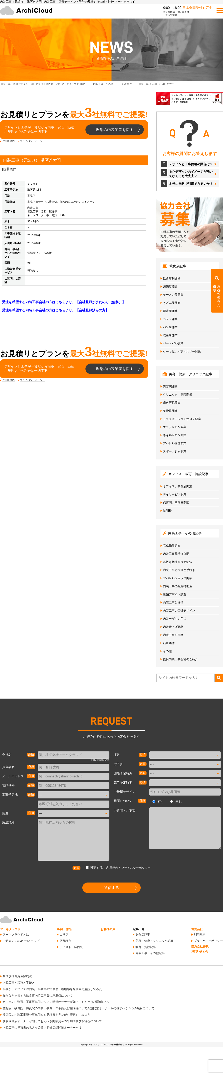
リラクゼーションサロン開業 (182, 418)
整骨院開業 (170, 410)
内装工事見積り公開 (176, 553)
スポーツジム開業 (174, 451)
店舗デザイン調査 (174, 594)
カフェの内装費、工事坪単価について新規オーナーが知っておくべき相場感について (58, 1001)
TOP (43, 84)
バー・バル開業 (173, 343)
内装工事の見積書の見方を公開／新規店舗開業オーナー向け (42, 1027)
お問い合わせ (200, 951)
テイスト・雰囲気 (71, 947)
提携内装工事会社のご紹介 (180, 659)
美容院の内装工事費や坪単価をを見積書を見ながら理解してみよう (46, 1014)
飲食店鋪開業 (171, 278)
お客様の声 (108, 929)
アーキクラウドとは (16, 934)
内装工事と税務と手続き (179, 570)
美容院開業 (170, 386)
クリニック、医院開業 (177, 394)
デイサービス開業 (174, 494)
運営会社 (197, 929)
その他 (167, 651)
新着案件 (9, 169)
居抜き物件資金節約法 (177, 561)
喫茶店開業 (170, 335)
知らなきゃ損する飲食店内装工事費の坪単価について (38, 995)
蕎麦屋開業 (170, 310)
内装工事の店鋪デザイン (179, 610)
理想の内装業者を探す (114, 130)
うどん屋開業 (171, 302)
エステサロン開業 (174, 427)
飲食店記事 (142, 934)
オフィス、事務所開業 (177, 486)
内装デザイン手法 (174, 618)
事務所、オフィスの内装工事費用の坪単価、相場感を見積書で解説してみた (52, 989)
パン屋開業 (170, 327)
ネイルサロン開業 (174, 435)
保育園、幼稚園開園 (176, 502)
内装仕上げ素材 (173, 626)
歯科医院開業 (171, 402)
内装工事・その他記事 (150, 953)
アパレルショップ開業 (177, 578)
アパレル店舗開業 (174, 443)
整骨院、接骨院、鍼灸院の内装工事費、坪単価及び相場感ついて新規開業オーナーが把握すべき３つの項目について (78, 1008)
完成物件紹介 (171, 545)
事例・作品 (64, 929)
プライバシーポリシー (32, 141)
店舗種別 (65, 940)
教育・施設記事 (145, 947)
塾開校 (167, 510)
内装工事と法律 (173, 602)
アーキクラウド (10, 929)
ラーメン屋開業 (173, 294)
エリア (64, 934)
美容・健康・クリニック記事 (154, 940)
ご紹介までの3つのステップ (21, 940)
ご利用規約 (8, 141)
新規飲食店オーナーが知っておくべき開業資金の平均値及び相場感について (52, 1021)
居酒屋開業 (170, 286)
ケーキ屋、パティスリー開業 (182, 351)
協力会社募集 (200, 946)
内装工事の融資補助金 (177, 586)
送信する (111, 888)
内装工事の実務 (173, 634)
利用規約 (112, 867)
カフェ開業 (170, 319)
